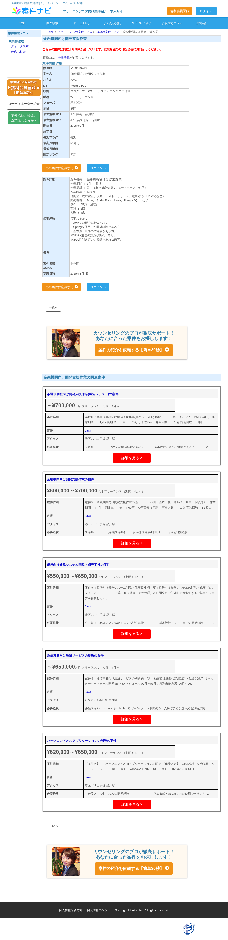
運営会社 (202, 23)
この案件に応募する (61, 168)
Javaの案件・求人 (108, 32)
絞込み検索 (18, 51)
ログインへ (98, 168)
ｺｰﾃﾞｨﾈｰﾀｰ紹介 (142, 23)
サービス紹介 (82, 23)
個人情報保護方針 (70, 910)
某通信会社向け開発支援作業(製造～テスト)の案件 (82, 394)
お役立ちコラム (172, 23)
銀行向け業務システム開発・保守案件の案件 (78, 565)
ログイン (206, 11)
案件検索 (52, 23)
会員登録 (63, 57)
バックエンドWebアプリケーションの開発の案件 (81, 740)
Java (88, 430)
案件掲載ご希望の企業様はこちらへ (23, 118)
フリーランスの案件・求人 (75, 32)
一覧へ (53, 307)
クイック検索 (20, 46)
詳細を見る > (131, 458)
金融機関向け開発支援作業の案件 (70, 479)
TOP (22, 23)
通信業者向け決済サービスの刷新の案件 (75, 655)
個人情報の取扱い (98, 910)
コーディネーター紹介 (24, 104)
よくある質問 (112, 23)
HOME (50, 32)
